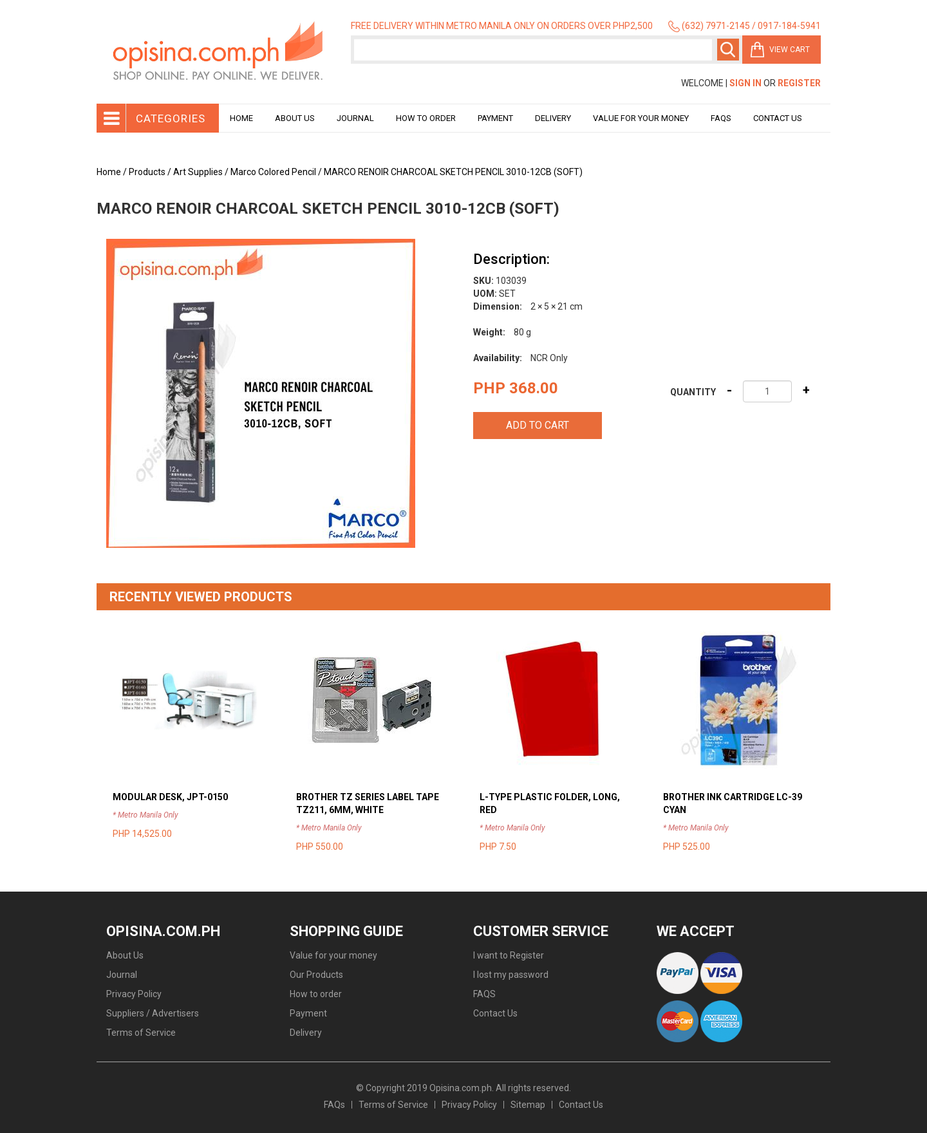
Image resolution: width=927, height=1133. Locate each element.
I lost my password (510, 974)
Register (799, 83)
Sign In (745, 83)
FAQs (334, 1105)
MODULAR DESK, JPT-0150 (170, 797)
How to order (426, 118)
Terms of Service (141, 1032)
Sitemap (527, 1105)
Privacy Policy (134, 994)
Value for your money (641, 118)
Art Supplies (198, 172)
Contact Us (777, 118)
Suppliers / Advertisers (152, 1013)
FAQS (484, 994)
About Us (295, 118)
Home (241, 118)
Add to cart (537, 425)
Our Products (316, 974)
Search (728, 50)
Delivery (553, 118)
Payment (495, 118)
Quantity (693, 392)
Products (147, 172)
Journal (355, 118)
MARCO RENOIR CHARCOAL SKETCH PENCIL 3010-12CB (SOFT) (453, 172)
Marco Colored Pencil (273, 172)
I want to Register (508, 955)
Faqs (721, 118)
